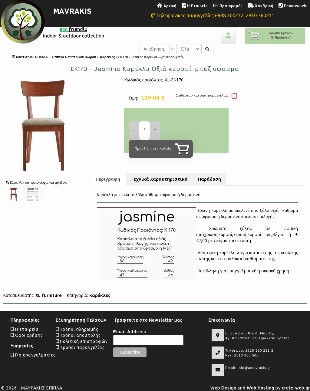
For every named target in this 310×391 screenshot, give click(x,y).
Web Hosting (260, 388)
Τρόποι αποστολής (78, 335)
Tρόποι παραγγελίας (80, 347)
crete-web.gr (296, 388)
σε (173, 49)
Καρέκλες (99, 295)
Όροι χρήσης (27, 335)
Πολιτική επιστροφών (82, 341)
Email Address (130, 331)
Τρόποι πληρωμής (77, 329)
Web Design (223, 388)
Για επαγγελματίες (33, 355)
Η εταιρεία (25, 329)
